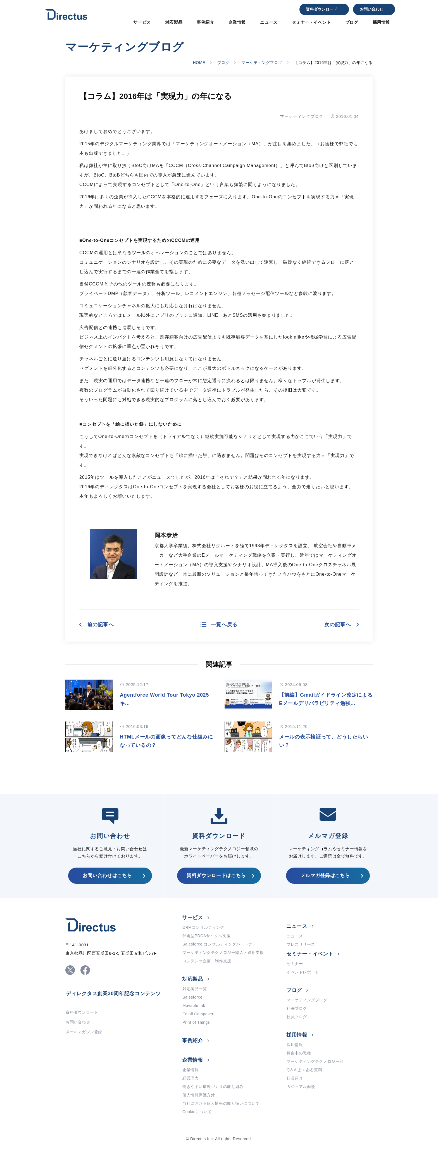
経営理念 (190, 1078)
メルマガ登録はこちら (325, 875)
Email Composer (197, 1014)
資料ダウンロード (321, 9)
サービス (142, 22)
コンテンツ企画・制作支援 (206, 961)
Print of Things (196, 1022)
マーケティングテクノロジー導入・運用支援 (223, 952)
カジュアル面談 (301, 1086)
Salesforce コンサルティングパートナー (219, 944)
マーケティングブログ (261, 62)
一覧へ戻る (224, 624)
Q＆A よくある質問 (304, 1070)
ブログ (351, 22)
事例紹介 (205, 22)
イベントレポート (303, 972)
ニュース (268, 22)
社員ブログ (297, 1017)
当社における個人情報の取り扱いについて (221, 1103)
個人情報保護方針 (198, 1095)
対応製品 (173, 22)
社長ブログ (297, 1008)
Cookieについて (197, 1111)
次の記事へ (337, 624)
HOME (199, 62)
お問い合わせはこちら (107, 875)
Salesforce (192, 997)
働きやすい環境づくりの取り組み (212, 1086)
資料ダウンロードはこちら (216, 875)
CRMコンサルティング (203, 927)
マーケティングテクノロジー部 (315, 1061)
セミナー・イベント (311, 22)
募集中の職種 (299, 1053)
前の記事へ (100, 624)
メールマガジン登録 (84, 1032)
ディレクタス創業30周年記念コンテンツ (113, 993)
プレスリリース (301, 944)
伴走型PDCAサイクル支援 (206, 935)
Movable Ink (193, 1005)
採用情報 (381, 22)
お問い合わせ (371, 9)
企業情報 (237, 22)
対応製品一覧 (194, 989)
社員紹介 (295, 1078)
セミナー (295, 963)
